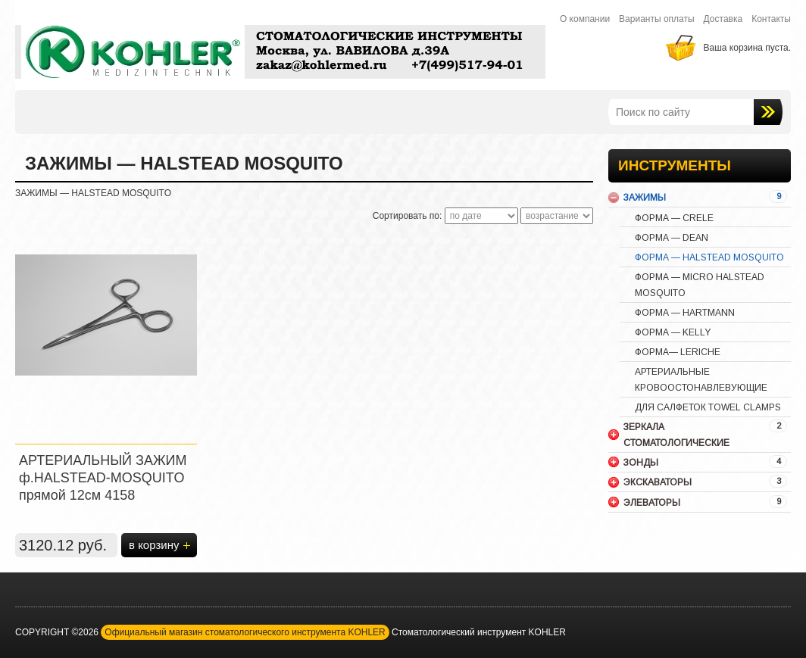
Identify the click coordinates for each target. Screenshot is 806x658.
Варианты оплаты (657, 19)
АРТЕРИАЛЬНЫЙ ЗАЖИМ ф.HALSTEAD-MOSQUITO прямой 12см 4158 (102, 478)
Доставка (723, 19)
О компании (585, 19)
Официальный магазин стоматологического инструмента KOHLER (245, 632)
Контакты (771, 19)
